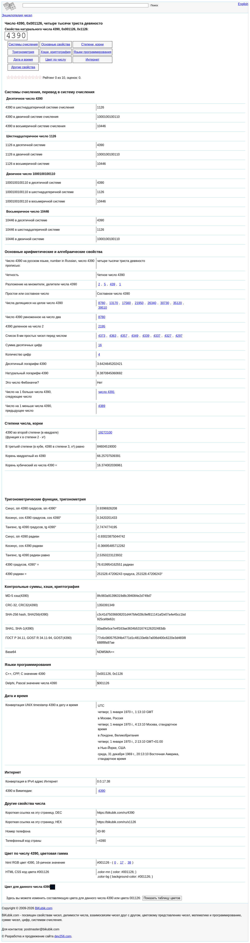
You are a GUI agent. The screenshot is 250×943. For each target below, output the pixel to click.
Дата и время (23, 59)
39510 (102, 307)
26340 (152, 303)
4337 (156, 335)
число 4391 (106, 392)
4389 (101, 406)
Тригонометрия (23, 52)
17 (122, 862)
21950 (139, 303)
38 (129, 862)
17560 (126, 303)
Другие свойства (23, 67)
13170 (113, 303)
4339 (145, 335)
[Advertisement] (148, 56)
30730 (164, 303)
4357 (123, 335)
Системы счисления (23, 44)
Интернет (92, 59)
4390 (101, 790)
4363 (112, 335)
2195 (101, 326)
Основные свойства (55, 44)
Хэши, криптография (56, 52)
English (243, 4)
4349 (134, 335)
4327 (167, 335)
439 (112, 284)
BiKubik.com (43, 908)
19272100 (105, 432)
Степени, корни (92, 44)
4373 (101, 335)
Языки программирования (92, 52)
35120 (177, 303)
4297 (178, 335)
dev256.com (62, 936)
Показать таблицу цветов (162, 898)
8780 (101, 303)
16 (100, 345)
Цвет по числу (56, 59)
